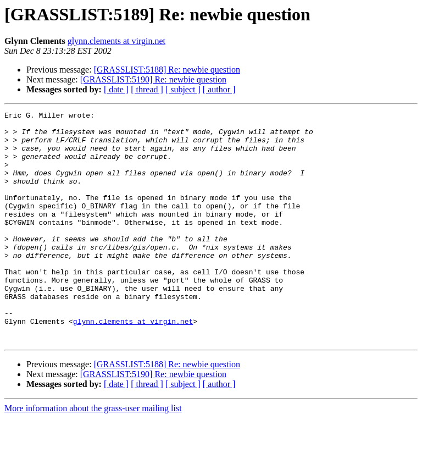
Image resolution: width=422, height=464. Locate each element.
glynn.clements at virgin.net (116, 41)
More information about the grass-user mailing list (93, 454)
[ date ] (116, 89)
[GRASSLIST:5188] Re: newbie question (167, 69)
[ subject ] (183, 89)
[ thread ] (147, 89)
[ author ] (219, 89)
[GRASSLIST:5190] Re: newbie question (153, 79)
